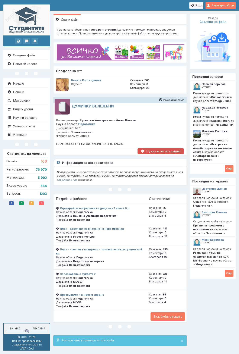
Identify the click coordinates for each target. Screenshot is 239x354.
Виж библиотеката (167, 316)
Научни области (23, 118)
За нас (14, 328)
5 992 (42, 178)
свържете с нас (67, 179)
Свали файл (67, 20)
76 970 (41, 169)
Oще (229, 168)
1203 (43, 194)
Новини (16, 92)
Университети (21, 126)
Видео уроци (20, 109)
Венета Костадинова (86, 80)
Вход (196, 5)
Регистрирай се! (221, 5)
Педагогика (87, 124)
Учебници (17, 135)
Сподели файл (21, 55)
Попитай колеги (22, 64)
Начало (16, 83)
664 (44, 186)
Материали (19, 100)
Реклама (39, 328)
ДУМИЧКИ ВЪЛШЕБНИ (93, 106)
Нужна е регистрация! (160, 151)
